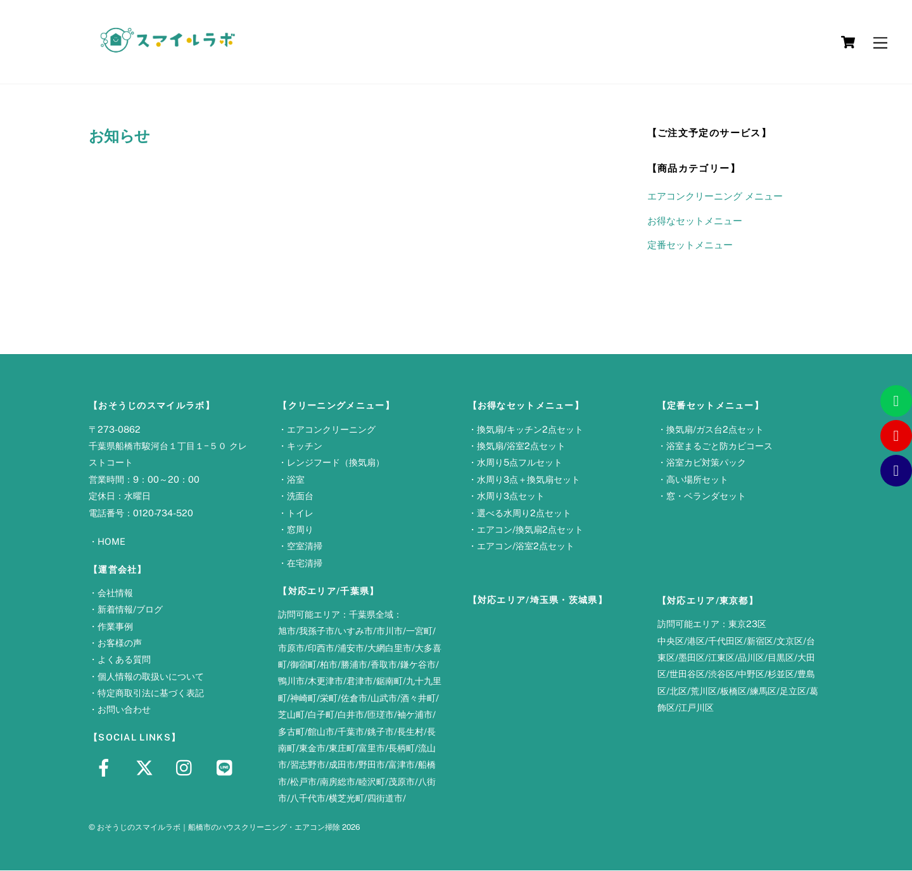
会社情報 (115, 593)
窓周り (300, 530)
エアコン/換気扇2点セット (530, 530)
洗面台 (300, 496)
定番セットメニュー (690, 245)
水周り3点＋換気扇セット (528, 479)
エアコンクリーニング (331, 429)
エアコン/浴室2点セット (525, 546)
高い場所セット (697, 479)
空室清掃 (304, 546)
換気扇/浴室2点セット (521, 446)
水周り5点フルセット (519, 462)
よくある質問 (124, 659)
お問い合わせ (124, 710)
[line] (227, 767)
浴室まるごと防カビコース (719, 446)
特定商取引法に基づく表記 (151, 693)
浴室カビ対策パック (706, 462)
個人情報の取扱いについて (151, 676)
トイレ (300, 513)
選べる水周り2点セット (524, 513)
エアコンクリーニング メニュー (715, 196)
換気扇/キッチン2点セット (530, 429)
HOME (111, 542)
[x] (146, 767)
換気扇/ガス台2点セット (715, 429)
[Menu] (880, 42)
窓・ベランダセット (706, 496)
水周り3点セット (511, 496)
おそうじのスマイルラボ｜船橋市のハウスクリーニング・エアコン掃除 (218, 827)
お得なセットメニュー (694, 221)
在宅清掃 (304, 563)
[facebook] (106, 767)
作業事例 (115, 626)
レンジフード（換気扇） (335, 462)
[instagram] (187, 767)
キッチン (304, 446)
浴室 (296, 479)
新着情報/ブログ (130, 609)
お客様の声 (120, 643)
